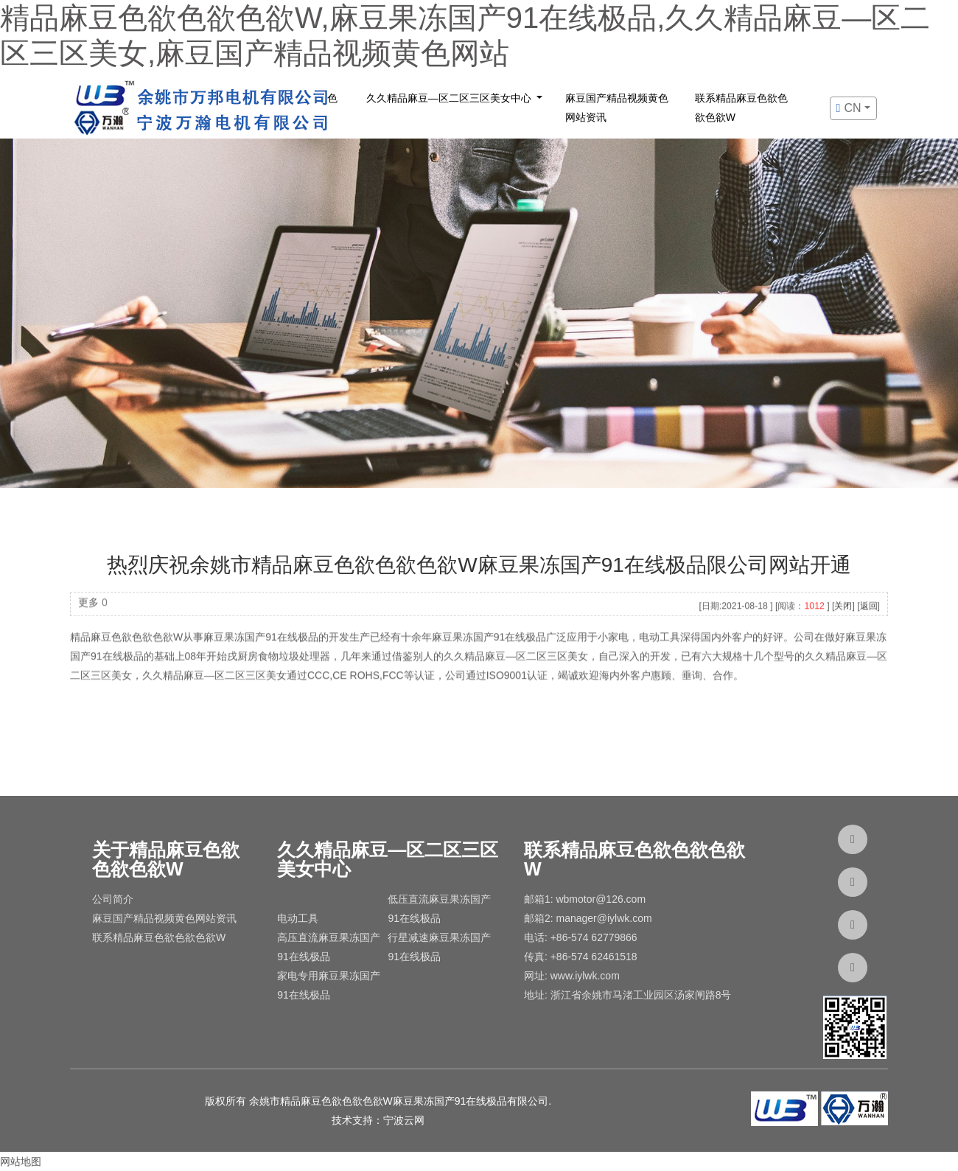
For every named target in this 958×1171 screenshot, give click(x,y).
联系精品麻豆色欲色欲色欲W (741, 107)
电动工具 (297, 918)
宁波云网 (403, 1120)
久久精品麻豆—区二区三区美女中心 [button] (450, 98)
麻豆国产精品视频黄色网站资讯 (616, 107)
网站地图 (20, 1161)
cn (850, 108)
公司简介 (112, 899)
